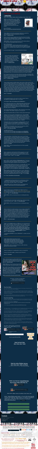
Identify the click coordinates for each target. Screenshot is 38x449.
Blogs (31, 426)
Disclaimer (9, 427)
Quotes (24, 17)
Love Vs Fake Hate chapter (11, 128)
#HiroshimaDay (20, 160)
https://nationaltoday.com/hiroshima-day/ (13, 175)
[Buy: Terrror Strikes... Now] (18, 404)
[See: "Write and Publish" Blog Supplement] (18, 407)
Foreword (12, 427)
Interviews (20, 427)
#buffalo (4, 275)
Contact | (6, 427)
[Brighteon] (25, 429)
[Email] (22, 429)
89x (13, 426)
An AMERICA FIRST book (21, 440)
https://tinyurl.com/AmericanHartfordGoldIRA (19, 448)
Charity (4, 427)
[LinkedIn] (26, 429)
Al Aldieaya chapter (11, 62)
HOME (8, 426)
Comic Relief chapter (21, 201)
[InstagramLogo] (33, 429)
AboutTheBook (21, 426)
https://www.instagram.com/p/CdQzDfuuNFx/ (17, 101)
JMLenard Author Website (31, 2)
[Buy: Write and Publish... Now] (18, 409)
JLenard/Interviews (24, 381)
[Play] (11, 283)
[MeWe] (34, 429)
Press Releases (20, 17)
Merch (17, 17)
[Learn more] (23, 400)
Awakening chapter (10, 35)
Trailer (30, 17)
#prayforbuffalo (8, 275)
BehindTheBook (28, 426)
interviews (16, 20)
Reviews (27, 17)
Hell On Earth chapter (11, 219)
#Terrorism (4, 270)
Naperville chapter (9, 262)
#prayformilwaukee (17, 275)
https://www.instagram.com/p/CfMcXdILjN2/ (21, 131)
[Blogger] (23, 429)
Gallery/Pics (15, 427)
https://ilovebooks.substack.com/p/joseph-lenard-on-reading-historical (18, 280)
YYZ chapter (10, 254)
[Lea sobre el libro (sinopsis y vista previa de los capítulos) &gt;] (14, 334)
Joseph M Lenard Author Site (25, 427)
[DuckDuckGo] (36, 429)
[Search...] (13, 430)
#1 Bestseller (11, 426)
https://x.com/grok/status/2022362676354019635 (12, 29)
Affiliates (10, 17)
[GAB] (31, 429)
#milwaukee (12, 275)
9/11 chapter (9, 143)
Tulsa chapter (9, 93)
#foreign (17, 270)
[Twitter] (28, 429)
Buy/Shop (33, 426)
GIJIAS (11, 223)
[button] (26, 7)
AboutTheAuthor (17, 426)
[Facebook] (30, 429)
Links (30, 427)
